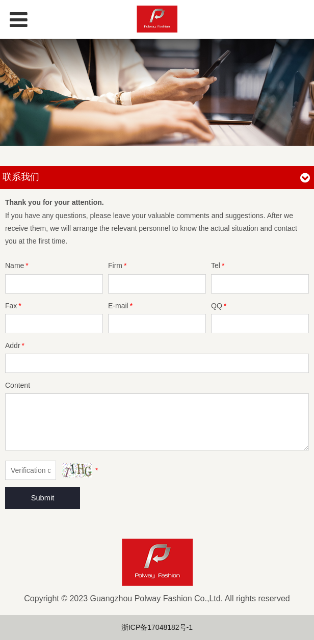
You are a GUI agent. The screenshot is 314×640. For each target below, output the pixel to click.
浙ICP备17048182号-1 (157, 627)
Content (17, 385)
